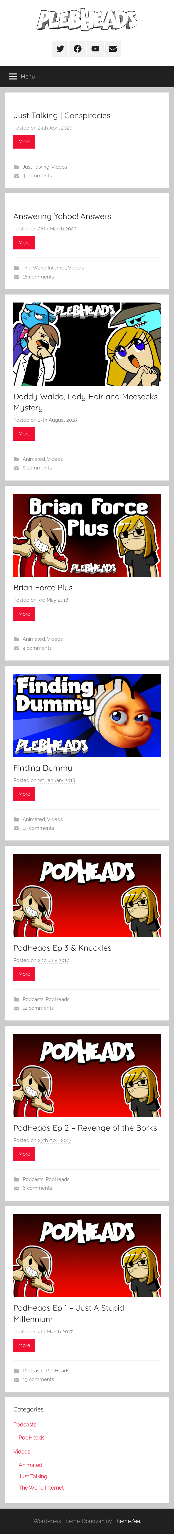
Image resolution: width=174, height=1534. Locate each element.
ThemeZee (126, 1521)
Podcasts (33, 999)
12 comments (38, 1008)
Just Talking (36, 167)
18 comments (38, 277)
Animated (34, 459)
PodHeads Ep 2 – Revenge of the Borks (85, 1128)
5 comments (37, 468)
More (24, 142)
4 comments (37, 176)
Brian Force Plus (43, 587)
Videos (59, 167)
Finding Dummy (42, 768)
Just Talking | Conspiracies (61, 115)
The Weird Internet (44, 268)
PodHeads (57, 999)
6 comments (37, 1188)
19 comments (38, 828)
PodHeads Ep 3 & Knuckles (62, 948)
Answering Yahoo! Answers (62, 216)
